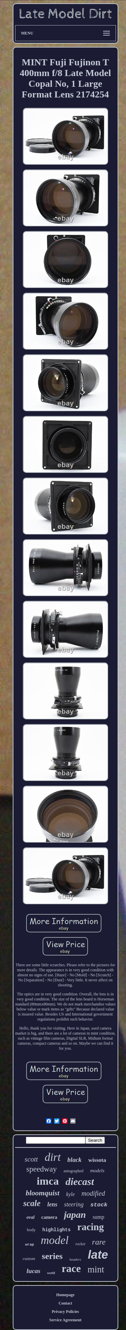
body (31, 1229)
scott (31, 1159)
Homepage (65, 1294)
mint (95, 1269)
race (71, 1268)
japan (75, 1214)
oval (31, 1217)
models (97, 1170)
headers (75, 1259)
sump (98, 1217)
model (55, 1240)
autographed (73, 1171)
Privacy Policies (65, 1311)
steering (74, 1204)
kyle (70, 1194)
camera (49, 1217)
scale (31, 1203)
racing (90, 1226)
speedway (41, 1169)
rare (99, 1242)
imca (48, 1181)
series (52, 1256)
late (98, 1254)
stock (99, 1205)
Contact (65, 1303)
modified (93, 1193)
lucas (33, 1270)
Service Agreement (65, 1320)
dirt (53, 1157)
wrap (29, 1245)
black (75, 1159)
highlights (56, 1230)
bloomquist (42, 1193)
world (51, 1273)
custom (29, 1258)
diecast (80, 1181)
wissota (97, 1160)
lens (52, 1204)
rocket (80, 1244)
